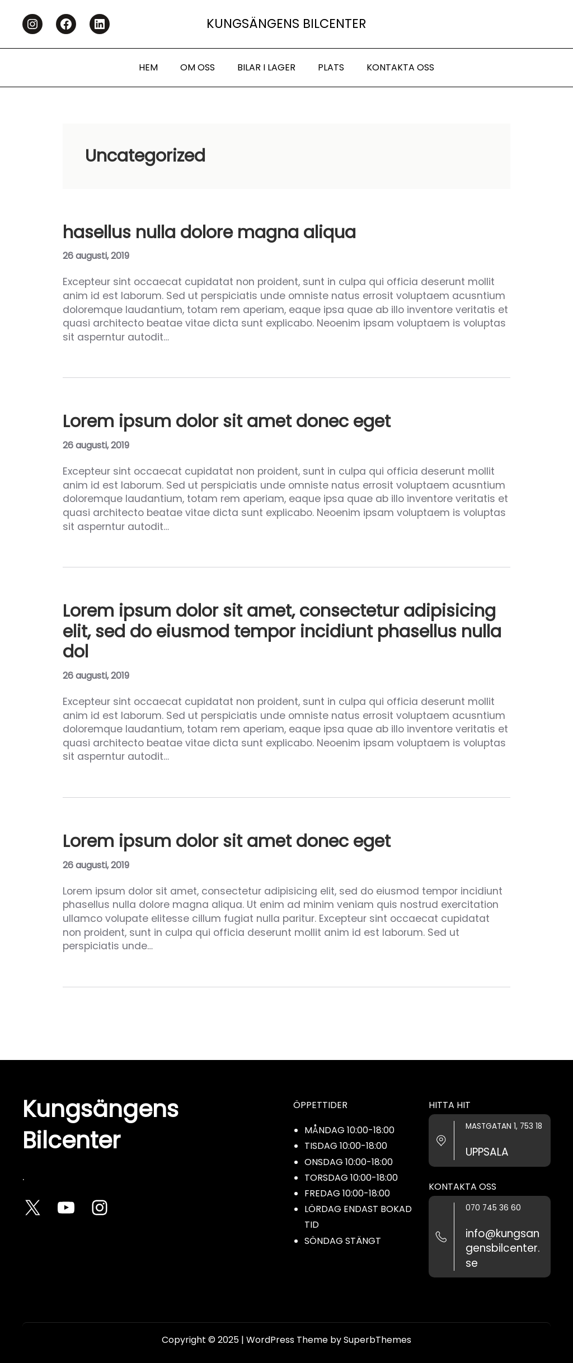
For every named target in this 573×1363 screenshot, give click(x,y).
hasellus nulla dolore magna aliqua (209, 233)
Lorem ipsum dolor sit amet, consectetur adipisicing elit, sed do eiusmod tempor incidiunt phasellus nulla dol (282, 631)
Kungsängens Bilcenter (286, 23)
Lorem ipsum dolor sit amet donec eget (227, 421)
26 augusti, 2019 (96, 255)
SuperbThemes (377, 1339)
